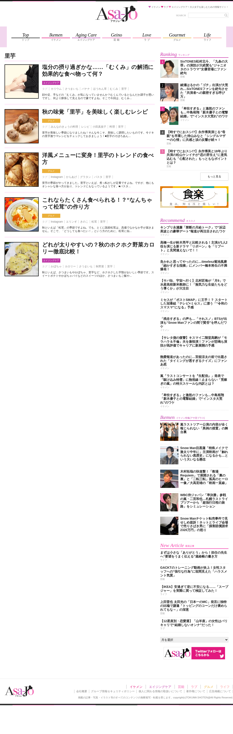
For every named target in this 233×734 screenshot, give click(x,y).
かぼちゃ (56, 266)
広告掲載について (220, 691)
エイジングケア (51, 83)
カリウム (56, 88)
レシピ (85, 126)
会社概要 (81, 691)
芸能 (181, 687)
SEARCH (181, 15)
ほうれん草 (100, 88)
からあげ (71, 177)
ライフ (225, 687)
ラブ (194, 687)
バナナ (86, 88)
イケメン (136, 687)
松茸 (94, 221)
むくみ (114, 88)
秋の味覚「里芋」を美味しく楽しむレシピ (95, 112)
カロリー (70, 266)
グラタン (85, 177)
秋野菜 (100, 266)
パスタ (98, 177)
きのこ (84, 221)
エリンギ (71, 221)
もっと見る (214, 176)
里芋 (124, 88)
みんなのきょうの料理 (64, 126)
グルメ (51, 120)
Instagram (57, 177)
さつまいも (72, 88)
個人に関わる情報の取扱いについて (160, 691)
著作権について (195, 691)
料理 (112, 126)
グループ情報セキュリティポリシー (113, 691)
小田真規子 (99, 126)
